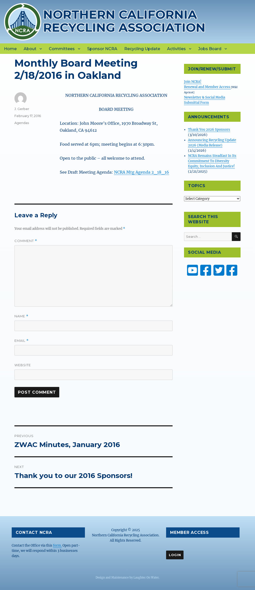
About (30, 48)
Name (21, 316)
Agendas (21, 123)
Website (22, 365)
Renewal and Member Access (207, 87)
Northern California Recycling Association (124, 20)
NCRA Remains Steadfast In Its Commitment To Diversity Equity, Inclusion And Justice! (212, 161)
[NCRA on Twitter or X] (219, 270)
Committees (62, 48)
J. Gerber (21, 109)
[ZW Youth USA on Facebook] (232, 270)
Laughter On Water (146, 577)
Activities (176, 48)
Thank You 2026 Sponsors (209, 129)
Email (21, 341)
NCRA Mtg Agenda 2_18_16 (141, 172)
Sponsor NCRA (102, 48)
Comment (25, 241)
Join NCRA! (192, 82)
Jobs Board (209, 48)
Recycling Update (142, 48)
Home (10, 48)
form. (57, 545)
